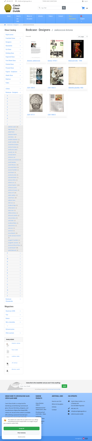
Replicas (14, 79)
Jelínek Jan (12, 182)
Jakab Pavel (11, 132)
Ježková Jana (11, 200)
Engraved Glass (14, 57)
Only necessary (22, 433)
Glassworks (14, 46)
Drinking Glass (14, 53)
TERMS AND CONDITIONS (49, 1)
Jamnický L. (12, 137)
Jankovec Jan (11, 157)
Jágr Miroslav (12, 129)
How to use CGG (18, 18)
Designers (14, 42)
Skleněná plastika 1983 (75, 88)
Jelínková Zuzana (13, 190)
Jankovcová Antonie (14, 160)
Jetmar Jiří (12, 192)
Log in (86, 1)
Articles (40, 16)
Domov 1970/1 (52, 61)
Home (9, 16)
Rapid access (9, 34)
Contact (60, 16)
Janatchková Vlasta (13, 144)
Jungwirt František (14, 240)
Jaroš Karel (12, 172)
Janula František (13, 170)
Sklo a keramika (14, 322)
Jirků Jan (11, 203)
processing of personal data (54, 389)
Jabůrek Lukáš (13, 127)
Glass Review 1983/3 (39, 404)
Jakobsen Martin (12, 134)
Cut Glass (14, 49)
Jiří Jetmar (14, 363)
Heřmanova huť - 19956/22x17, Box (41, 408)
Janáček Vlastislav (13, 139)
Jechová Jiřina (13, 180)
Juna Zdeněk (12, 233)
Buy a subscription (72, 17)
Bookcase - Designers (14, 92)
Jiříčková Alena (13, 213)
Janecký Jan (12, 152)
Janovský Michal (13, 167)
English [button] (82, 17)
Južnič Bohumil (13, 250)
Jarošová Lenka (13, 175)
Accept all (21, 428)
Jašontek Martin (13, 177)
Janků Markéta (12, 162)
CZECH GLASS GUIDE (77, 414)
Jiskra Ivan (12, 210)
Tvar (14, 315)
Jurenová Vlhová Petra (15, 245)
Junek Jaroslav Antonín (14, 236)
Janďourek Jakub (12, 149)
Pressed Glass (14, 68)
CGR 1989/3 (31, 88)
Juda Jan (11, 228)
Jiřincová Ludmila (13, 215)
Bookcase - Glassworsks (14, 300)
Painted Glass (14, 64)
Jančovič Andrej (13, 147)
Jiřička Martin (12, 208)
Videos (51, 16)
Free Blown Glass (14, 60)
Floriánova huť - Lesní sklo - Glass (41, 413)
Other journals (14, 333)
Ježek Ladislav (13, 195)
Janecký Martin (12, 154)
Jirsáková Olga (13, 205)
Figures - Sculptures (14, 72)
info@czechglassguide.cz (25, 1)
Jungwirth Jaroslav (14, 242)
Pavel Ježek (15, 350)
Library (14, 89)
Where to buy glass (29, 17)
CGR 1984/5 (52, 115)
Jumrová (11, 230)
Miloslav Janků (16, 369)
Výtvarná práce (10, 329)
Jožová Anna (12, 225)
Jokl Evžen (12, 220)
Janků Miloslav (13, 165)
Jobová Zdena (13, 218)
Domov (14, 318)
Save (64, 386)
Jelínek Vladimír (14, 185)
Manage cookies (21, 436)
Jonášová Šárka (13, 223)
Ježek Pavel (12, 198)
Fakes (14, 83)
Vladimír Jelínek (16, 343)
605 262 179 (10, 1)
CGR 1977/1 (31, 115)
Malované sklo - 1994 (75, 61)
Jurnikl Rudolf (13, 248)
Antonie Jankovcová (33, 61)
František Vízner (14, 38)
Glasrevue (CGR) (14, 311)
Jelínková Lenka (12, 187)
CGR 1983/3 (52, 88)
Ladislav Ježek (15, 356)
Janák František (13, 142)
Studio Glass (14, 75)
